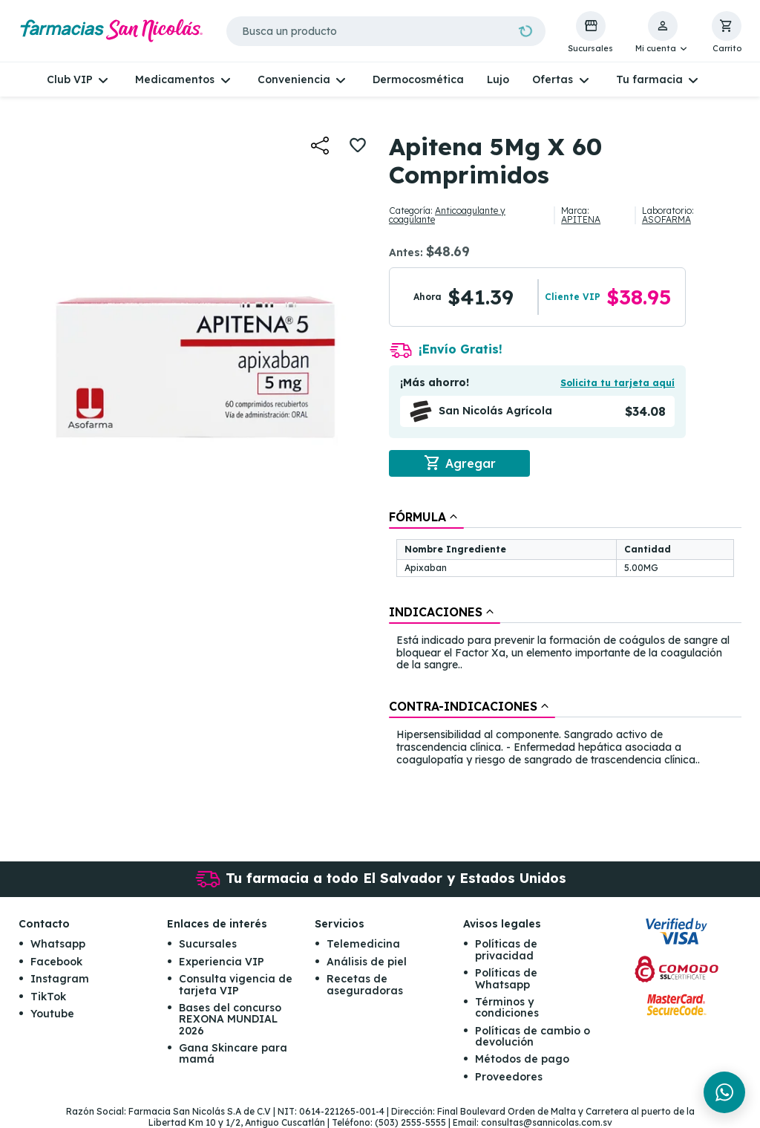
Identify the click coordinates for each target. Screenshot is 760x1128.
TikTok (48, 996)
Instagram (59, 978)
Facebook (56, 961)
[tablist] (565, 639)
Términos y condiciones (507, 1007)
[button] (662, 32)
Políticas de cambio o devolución (532, 1036)
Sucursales (208, 944)
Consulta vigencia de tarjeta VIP (235, 984)
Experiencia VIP (221, 961)
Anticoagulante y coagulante (447, 215)
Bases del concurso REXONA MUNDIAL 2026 (230, 1019)
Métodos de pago (522, 1059)
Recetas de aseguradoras (365, 984)
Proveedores (509, 1076)
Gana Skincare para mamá (233, 1053)
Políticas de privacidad (506, 949)
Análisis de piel (367, 961)
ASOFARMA (666, 219)
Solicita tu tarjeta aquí (617, 382)
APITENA (580, 219)
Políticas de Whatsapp (506, 978)
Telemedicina (363, 944)
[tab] (426, 516)
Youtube (52, 1013)
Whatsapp (57, 944)
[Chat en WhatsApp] (724, 1092)
